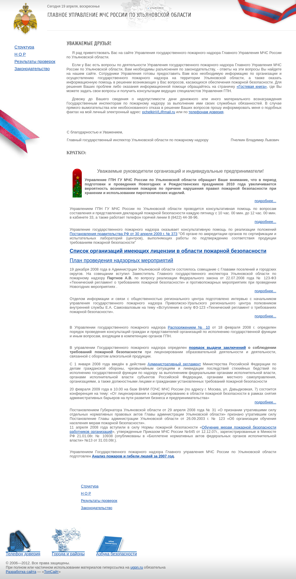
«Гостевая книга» (252, 86)
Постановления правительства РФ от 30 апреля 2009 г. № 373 (123, 234)
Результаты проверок (34, 61)
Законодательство (32, 68)
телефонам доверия (205, 112)
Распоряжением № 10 (189, 327)
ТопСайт (51, 571)
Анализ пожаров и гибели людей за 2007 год (133, 456)
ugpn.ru (136, 567)
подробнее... (265, 201)
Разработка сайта (21, 571)
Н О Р (20, 54)
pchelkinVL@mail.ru (158, 112)
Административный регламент (174, 364)
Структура (24, 47)
